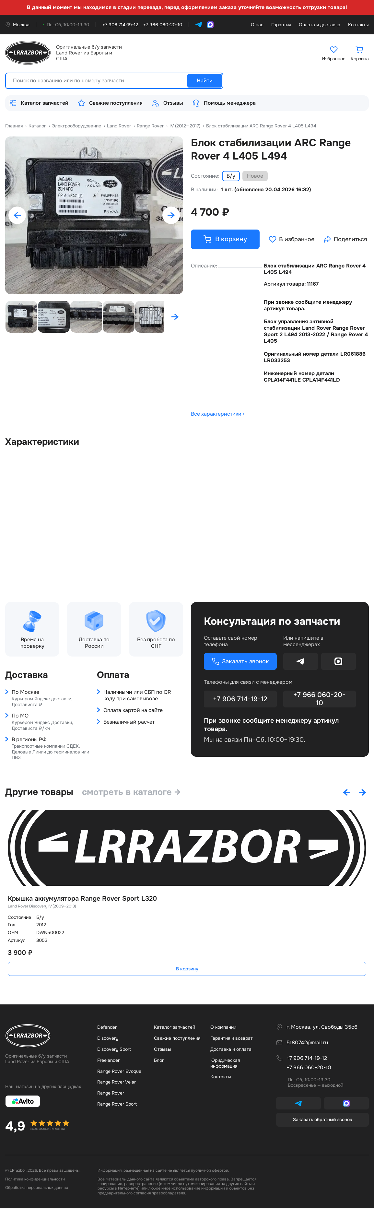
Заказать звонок (235, 662)
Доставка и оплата (230, 1050)
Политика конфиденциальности (35, 1180)
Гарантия (281, 25)
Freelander (108, 1061)
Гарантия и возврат (231, 1039)
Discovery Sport (114, 1050)
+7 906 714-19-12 (240, 699)
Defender (107, 1028)
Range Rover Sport (117, 1105)
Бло (159, 1061)
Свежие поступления (110, 103)
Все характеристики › (217, 415)
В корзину (187, 969)
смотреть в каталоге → (134, 793)
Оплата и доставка (319, 25)
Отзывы (167, 103)
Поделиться (346, 239)
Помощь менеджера (224, 103)
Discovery (107, 1039)
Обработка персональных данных (36, 1188)
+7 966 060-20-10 (319, 699)
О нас (257, 25)
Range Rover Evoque (119, 1072)
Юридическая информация (225, 1064)
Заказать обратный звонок (322, 1120)
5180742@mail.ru (307, 1043)
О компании (223, 1028)
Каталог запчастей (38, 103)
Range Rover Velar (116, 1082)
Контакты (358, 25)
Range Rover (110, 1093)
